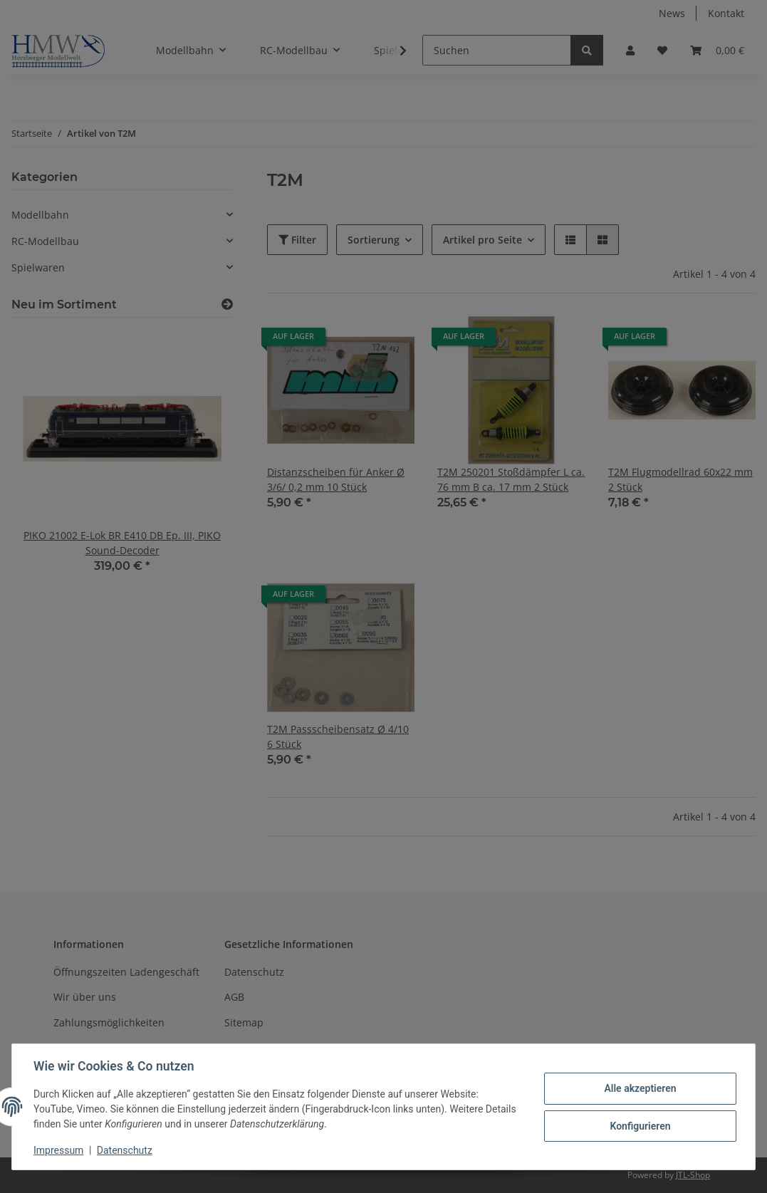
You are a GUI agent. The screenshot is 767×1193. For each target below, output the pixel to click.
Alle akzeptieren (638, 1088)
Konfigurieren (638, 1125)
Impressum (60, 1150)
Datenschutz (126, 1150)
